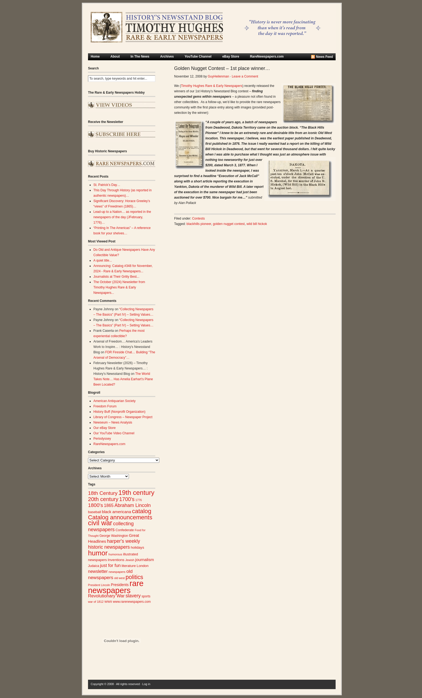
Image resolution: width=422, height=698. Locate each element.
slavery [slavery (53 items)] (132, 595)
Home (95, 56)
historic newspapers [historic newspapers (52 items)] (109, 547)
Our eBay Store (104, 428)
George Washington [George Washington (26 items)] (113, 536)
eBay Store (230, 56)
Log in (146, 684)
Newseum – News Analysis (112, 422)
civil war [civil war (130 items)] (100, 523)
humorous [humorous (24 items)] (115, 554)
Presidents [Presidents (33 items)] (120, 585)
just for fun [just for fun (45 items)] (110, 565)
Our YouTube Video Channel (113, 433)
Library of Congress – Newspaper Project (122, 417)
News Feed (324, 57)
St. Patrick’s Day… (106, 185)
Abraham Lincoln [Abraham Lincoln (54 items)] (132, 505)
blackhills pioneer (199, 224)
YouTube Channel (198, 56)
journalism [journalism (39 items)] (144, 559)
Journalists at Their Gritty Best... (116, 277)
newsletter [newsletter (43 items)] (98, 571)
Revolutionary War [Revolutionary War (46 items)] (106, 595)
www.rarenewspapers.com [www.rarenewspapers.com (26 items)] (132, 602)
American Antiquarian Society (114, 401)
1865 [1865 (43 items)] (109, 505)
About (115, 56)
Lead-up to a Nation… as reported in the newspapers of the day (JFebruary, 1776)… (122, 217)
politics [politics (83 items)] (134, 577)
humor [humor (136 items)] (98, 553)
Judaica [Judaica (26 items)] (93, 566)
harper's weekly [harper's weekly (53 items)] (123, 541)
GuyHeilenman (218, 76)
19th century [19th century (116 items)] (136, 492)
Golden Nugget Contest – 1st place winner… (222, 68)
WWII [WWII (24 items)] (108, 601)
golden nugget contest (229, 224)
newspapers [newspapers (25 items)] (116, 571)
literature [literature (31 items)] (129, 566)
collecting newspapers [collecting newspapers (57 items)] (111, 526)
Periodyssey (102, 438)
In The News (140, 56)
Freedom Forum (105, 406)
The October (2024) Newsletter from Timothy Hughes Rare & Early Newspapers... (119, 287)
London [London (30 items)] (143, 566)
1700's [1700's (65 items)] (127, 499)
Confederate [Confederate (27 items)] (124, 530)
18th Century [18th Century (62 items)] (103, 493)
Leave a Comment (245, 76)
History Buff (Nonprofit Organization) (119, 412)
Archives (167, 56)
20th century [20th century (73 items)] (103, 499)
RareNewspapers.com (267, 56)
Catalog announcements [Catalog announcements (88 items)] (120, 517)
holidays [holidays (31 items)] (137, 547)
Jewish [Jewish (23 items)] (129, 560)
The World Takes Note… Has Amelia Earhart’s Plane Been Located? (123, 379)
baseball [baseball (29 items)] (94, 512)
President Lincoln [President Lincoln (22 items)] (99, 585)
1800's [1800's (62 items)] (95, 505)
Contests (198, 218)
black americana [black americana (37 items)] (116, 512)
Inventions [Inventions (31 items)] (116, 560)
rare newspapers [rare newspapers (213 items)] (115, 587)
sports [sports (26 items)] (146, 596)
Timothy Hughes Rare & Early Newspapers (211, 86)
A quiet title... (102, 260)
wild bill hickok (257, 224)
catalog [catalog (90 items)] (141, 511)
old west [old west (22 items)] (119, 578)
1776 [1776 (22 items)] (138, 500)
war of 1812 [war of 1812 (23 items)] (96, 601)
